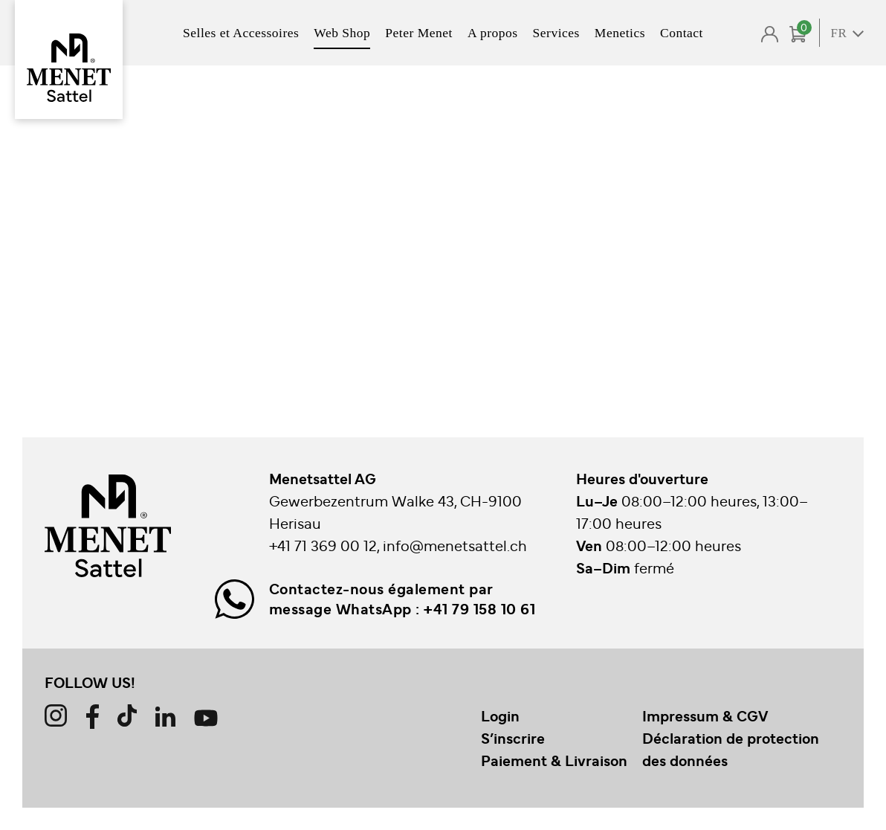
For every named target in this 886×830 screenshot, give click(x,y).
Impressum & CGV (705, 715)
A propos (493, 32)
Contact (681, 32)
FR (839, 33)
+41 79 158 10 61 (479, 608)
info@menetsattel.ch (455, 545)
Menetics (620, 32)
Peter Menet (419, 32)
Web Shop (342, 32)
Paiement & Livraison (554, 760)
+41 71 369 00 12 (323, 545)
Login (500, 715)
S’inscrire (513, 737)
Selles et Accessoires (241, 32)
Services (556, 32)
